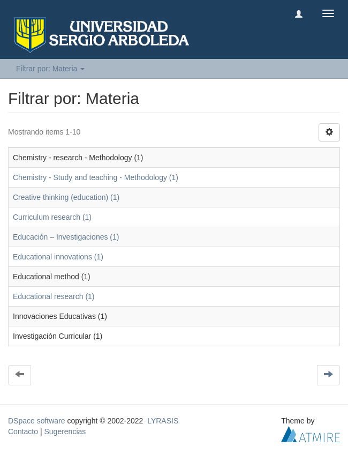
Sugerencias (65, 431)
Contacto (23, 431)
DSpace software (36, 420)
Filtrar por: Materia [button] (50, 68)
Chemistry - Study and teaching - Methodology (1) (95, 177)
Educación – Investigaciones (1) (66, 237)
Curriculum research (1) (52, 217)
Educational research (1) (54, 296)
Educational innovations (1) (58, 256)
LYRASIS (162, 420)
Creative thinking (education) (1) (66, 197)
